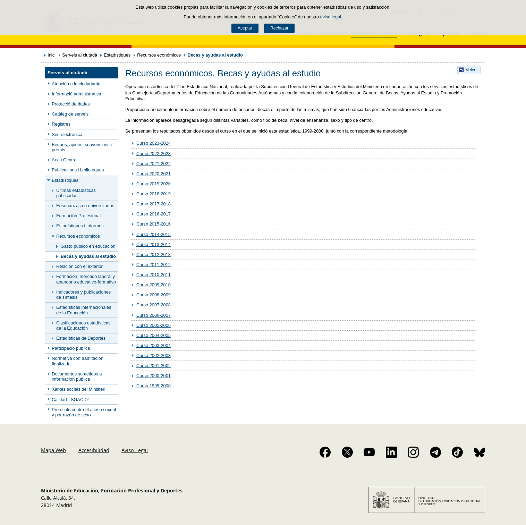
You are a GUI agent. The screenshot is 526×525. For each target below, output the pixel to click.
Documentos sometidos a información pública (77, 376)
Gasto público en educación (88, 246)
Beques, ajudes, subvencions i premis (82, 147)
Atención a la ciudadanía (76, 83)
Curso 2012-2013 (153, 254)
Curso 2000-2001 (153, 375)
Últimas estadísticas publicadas (76, 193)
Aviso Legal (134, 450)
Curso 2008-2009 (153, 294)
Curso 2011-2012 (153, 264)
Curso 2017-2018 (153, 203)
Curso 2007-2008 (153, 304)
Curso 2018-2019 (153, 193)
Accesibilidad (93, 450)
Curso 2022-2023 (153, 153)
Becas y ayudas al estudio (88, 256)
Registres (61, 124)
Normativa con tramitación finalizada (77, 361)
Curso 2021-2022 (153, 163)
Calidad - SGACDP (71, 399)
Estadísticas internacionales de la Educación (83, 310)
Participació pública (71, 348)
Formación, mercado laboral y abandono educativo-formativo (86, 279)
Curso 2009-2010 (153, 284)
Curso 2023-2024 (153, 143)
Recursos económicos (159, 55)
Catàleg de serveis (70, 114)
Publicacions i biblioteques (78, 169)
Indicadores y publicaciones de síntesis (83, 294)
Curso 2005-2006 (153, 325)
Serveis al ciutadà (79, 55)
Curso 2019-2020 (153, 183)
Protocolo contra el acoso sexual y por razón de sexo (84, 412)
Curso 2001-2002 (153, 365)
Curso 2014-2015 (153, 234)
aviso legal (330, 16)
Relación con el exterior (79, 266)
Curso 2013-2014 (153, 244)
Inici (52, 55)
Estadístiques (117, 55)
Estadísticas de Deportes (80, 338)
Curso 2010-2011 (153, 274)
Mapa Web (53, 450)
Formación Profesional (78, 215)
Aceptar (245, 28)
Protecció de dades (71, 104)
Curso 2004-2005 (153, 335)
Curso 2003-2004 (153, 345)
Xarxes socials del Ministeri (78, 389)
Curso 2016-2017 (153, 214)
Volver (472, 69)
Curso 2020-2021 (153, 173)
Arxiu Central (64, 159)
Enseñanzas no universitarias (85, 205)
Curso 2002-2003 (153, 355)
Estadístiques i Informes (80, 225)
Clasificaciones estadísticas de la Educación (83, 325)
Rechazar (279, 28)
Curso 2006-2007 (153, 315)
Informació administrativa (76, 93)
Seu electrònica (67, 134)
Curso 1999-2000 (153, 385)
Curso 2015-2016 (153, 224)
